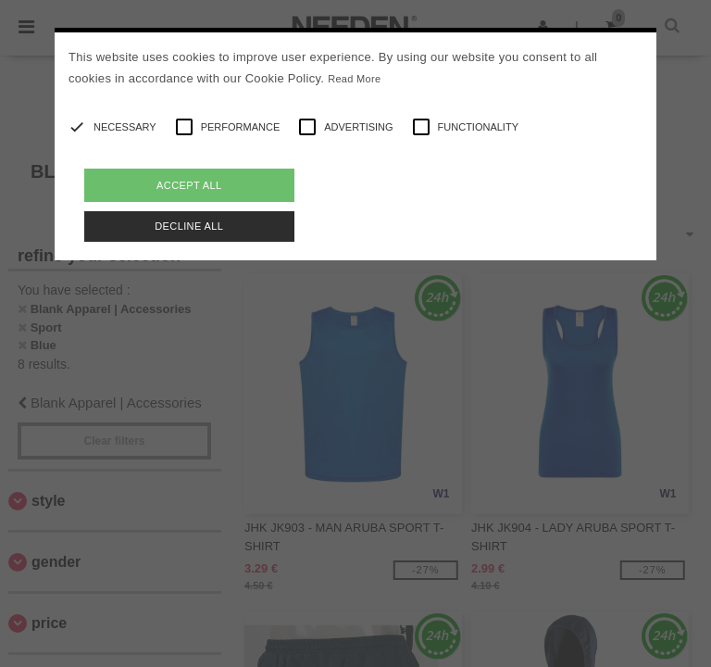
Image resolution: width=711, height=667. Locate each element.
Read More (354, 78)
